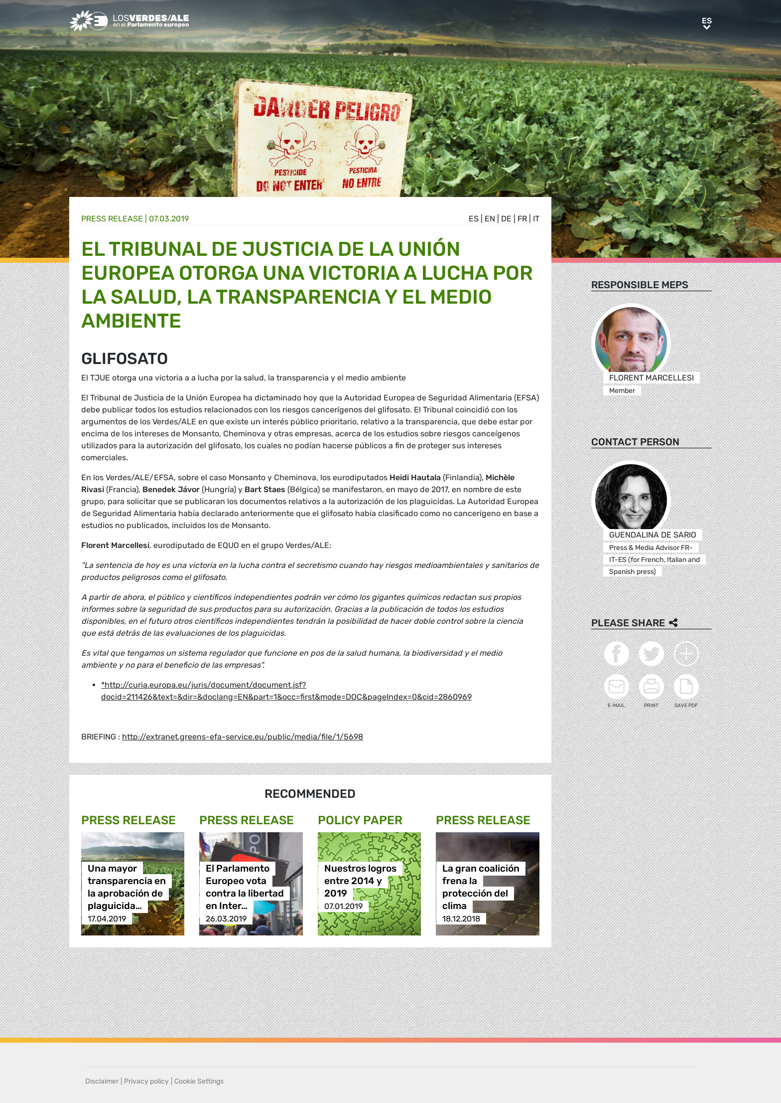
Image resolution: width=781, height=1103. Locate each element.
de (506, 218)
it (536, 218)
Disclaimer (102, 1081)
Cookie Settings (199, 1081)
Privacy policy (146, 1081)
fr (522, 218)
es (474, 218)
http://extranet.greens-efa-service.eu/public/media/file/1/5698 (242, 736)
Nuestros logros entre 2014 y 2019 (360, 881)
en (490, 218)
